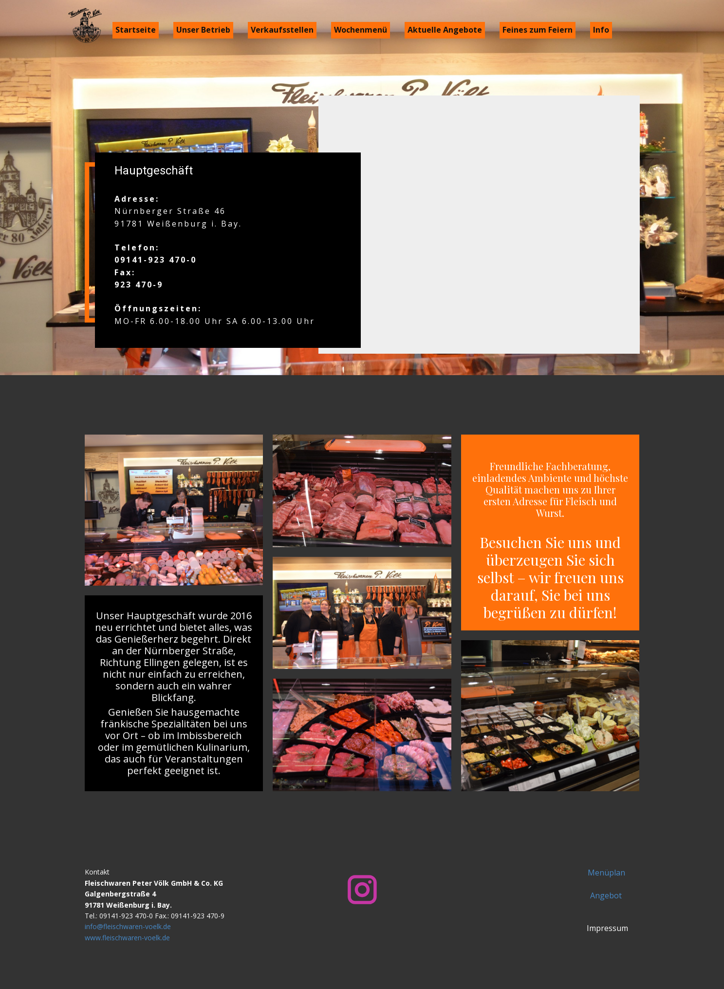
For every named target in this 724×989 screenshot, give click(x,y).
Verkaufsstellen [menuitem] (282, 29)
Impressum (606, 928)
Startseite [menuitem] (135, 29)
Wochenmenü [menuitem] (360, 29)
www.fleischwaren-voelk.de (127, 937)
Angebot (606, 895)
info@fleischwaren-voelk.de (128, 926)
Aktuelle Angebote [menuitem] (445, 29)
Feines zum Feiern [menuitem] (537, 29)
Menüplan (606, 872)
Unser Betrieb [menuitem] (203, 29)
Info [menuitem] (601, 29)
